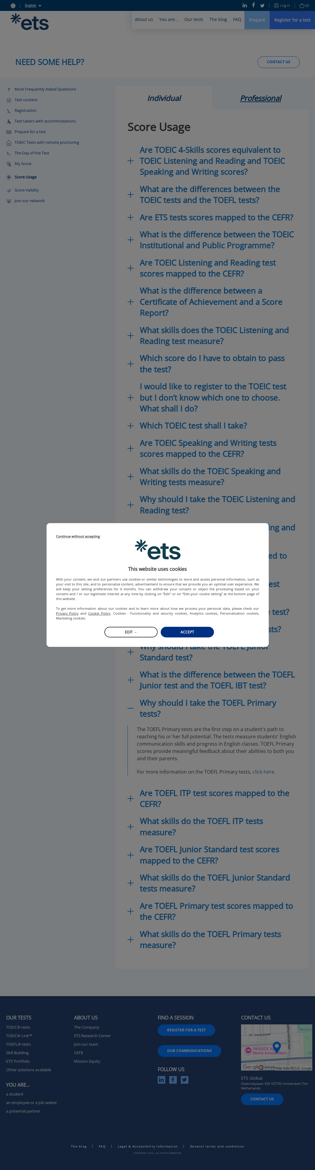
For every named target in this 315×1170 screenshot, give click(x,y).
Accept (187, 632)
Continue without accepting (78, 537)
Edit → (131, 632)
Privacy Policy (67, 613)
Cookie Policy (99, 613)
